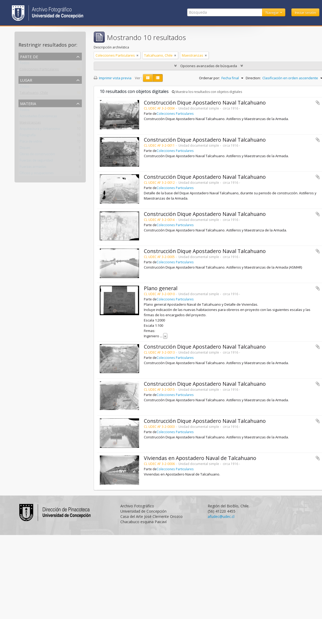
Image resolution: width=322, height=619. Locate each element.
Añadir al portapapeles (317, 102)
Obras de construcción (37, 155)
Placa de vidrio (31, 142)
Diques (25, 148)
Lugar (26, 79)
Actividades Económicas (38, 117)
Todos (24, 64)
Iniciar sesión (305, 12)
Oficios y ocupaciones (37, 174)
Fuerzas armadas (33, 167)
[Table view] (158, 78)
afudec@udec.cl (221, 516)
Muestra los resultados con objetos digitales (207, 92)
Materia (28, 103)
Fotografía (28, 136)
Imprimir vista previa (112, 78)
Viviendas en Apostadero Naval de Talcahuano (200, 458)
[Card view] (148, 78)
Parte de (29, 56)
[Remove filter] (137, 55)
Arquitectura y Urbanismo (40, 129)
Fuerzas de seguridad (36, 161)
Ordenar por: (209, 78)
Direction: (253, 78)
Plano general (160, 288)
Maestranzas (30, 123)
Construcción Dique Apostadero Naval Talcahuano (205, 102)
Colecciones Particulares (39, 70)
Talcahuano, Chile (34, 93)
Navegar (273, 12)
